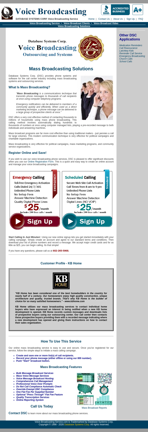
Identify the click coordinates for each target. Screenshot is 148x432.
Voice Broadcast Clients (77, 23)
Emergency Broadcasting (132, 56)
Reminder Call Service (130, 53)
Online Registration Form (41, 161)
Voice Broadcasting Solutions (74, 26)
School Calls (125, 61)
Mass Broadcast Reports (94, 406)
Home (91, 19)
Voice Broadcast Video (106, 23)
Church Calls (126, 58)
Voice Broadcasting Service (45, 23)
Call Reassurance (128, 48)
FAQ (140, 19)
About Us (118, 19)
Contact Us (104, 19)
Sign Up (130, 19)
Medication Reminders (130, 45)
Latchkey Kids (126, 50)
